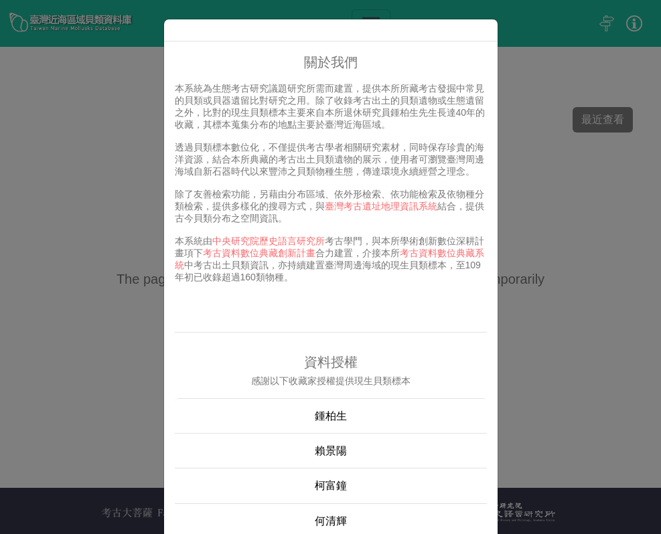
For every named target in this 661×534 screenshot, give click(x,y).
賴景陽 (331, 450)
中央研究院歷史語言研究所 (268, 241)
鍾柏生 (331, 416)
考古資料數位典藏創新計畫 (259, 253)
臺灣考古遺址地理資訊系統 (381, 206)
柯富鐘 (331, 485)
